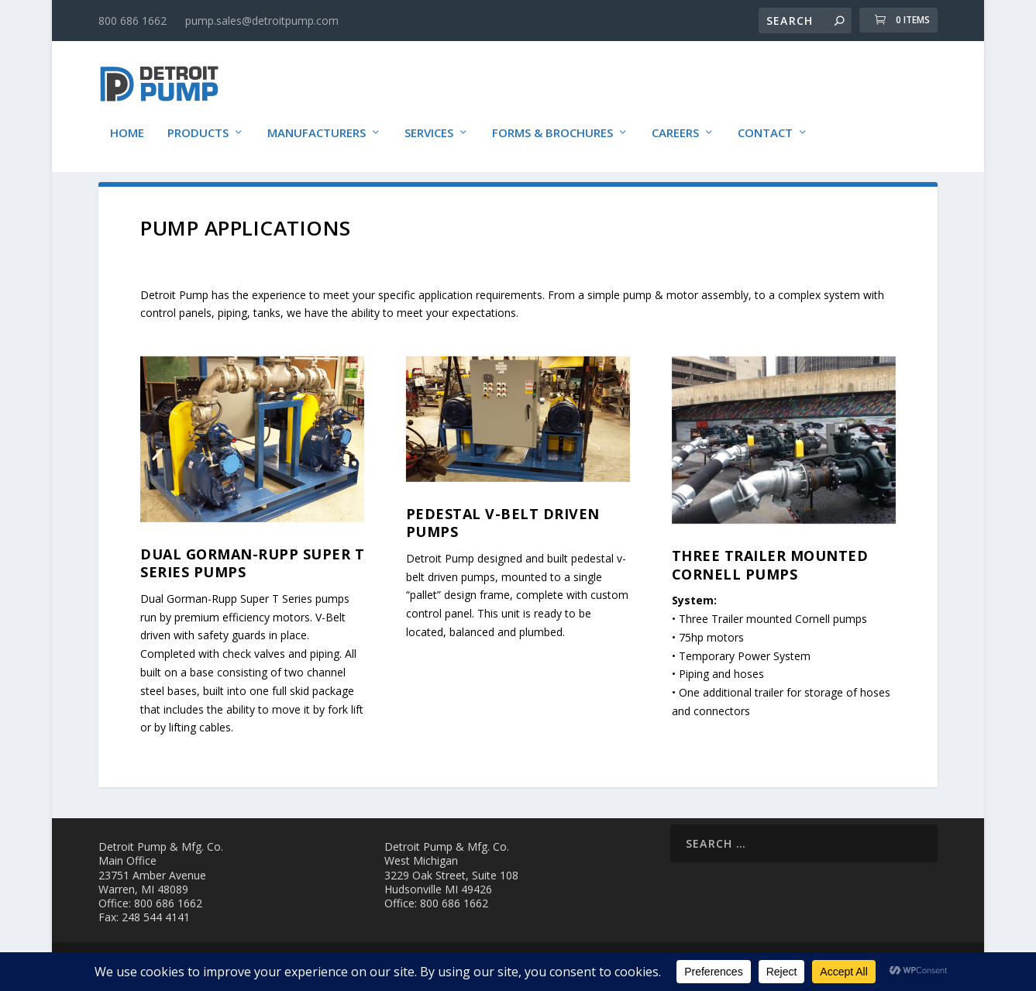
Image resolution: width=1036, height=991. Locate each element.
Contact (765, 125)
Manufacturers (316, 125)
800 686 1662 (132, 20)
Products (198, 125)
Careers (675, 125)
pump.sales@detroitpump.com (262, 20)
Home (127, 125)
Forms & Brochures (552, 125)
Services (428, 125)
